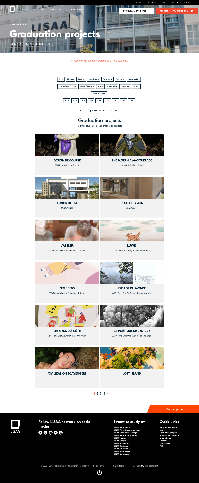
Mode (100, 86)
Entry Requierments (168, 427)
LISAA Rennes (120, 440)
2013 (91, 101)
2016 (99, 101)
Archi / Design (87, 86)
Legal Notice (118, 466)
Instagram (45, 433)
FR (185, 3)
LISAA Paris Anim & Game (125, 435)
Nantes (70, 79)
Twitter (56, 433)
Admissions (55, 9)
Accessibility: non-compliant (145, 466)
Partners (152, 2)
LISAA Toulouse (121, 448)
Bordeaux (107, 79)
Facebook (40, 433)
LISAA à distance (121, 454)
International (75, 9)
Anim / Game (99, 93)
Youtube (61, 433)
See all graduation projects (109, 125)
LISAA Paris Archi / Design (125, 433)
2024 (107, 101)
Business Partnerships (169, 435)
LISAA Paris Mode (122, 427)
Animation (112, 86)
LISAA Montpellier (122, 451)
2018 (123, 101)
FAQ (161, 446)
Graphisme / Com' (67, 86)
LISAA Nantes (120, 438)
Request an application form (174, 11)
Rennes (81, 79)
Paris (61, 79)
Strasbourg (94, 79)
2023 (75, 101)
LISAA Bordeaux (121, 446)
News (163, 2)
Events (139, 2)
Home (12, 24)
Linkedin (51, 433)
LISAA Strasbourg (121, 443)
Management (165, 443)
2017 (115, 101)
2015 (83, 101)
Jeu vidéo (125, 86)
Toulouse (120, 79)
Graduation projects (168, 433)
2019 (131, 101)
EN (188, 3)
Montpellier (134, 79)
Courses (40, 9)
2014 (67, 101)
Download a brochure (134, 11)
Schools (26, 9)
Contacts (174, 2)
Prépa (136, 86)
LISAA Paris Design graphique (127, 430)
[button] (99, 472)
